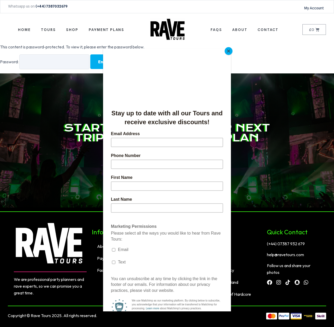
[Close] (230, 50)
